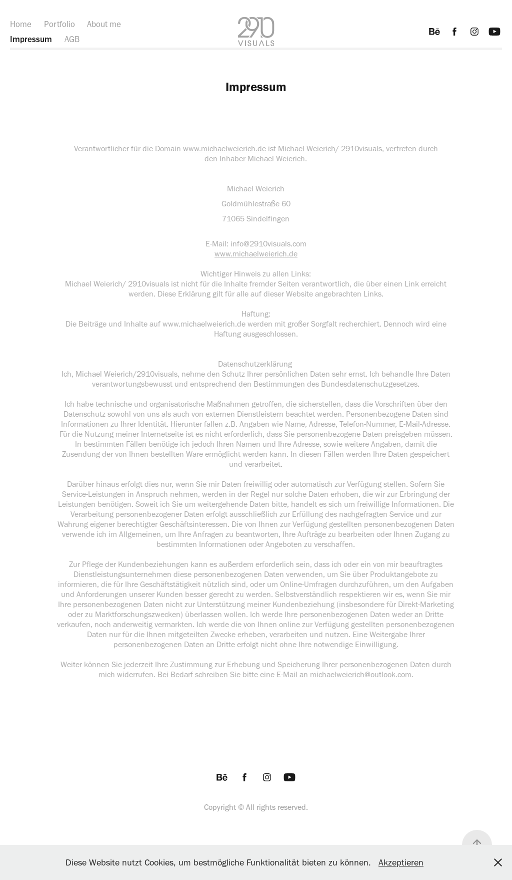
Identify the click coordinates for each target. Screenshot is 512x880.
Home (21, 24)
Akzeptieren (401, 862)
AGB (72, 39)
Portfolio (59, 24)
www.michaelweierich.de (224, 148)
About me (104, 24)
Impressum (31, 39)
